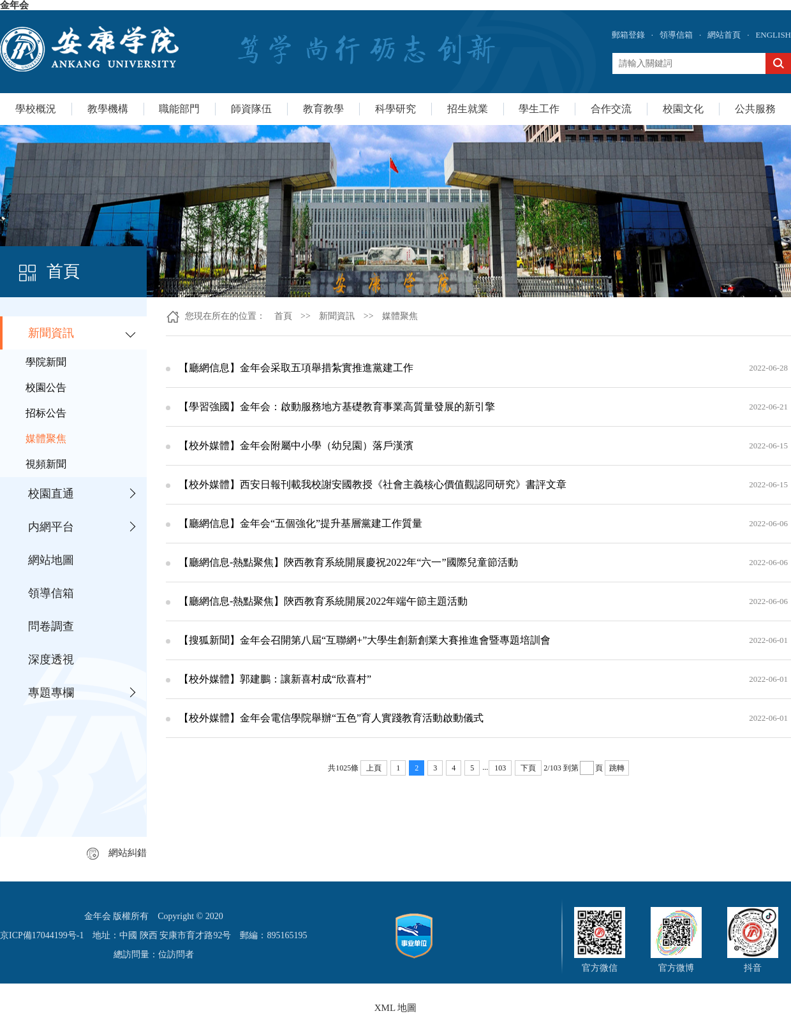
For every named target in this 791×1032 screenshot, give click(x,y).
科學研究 (395, 108)
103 (500, 767)
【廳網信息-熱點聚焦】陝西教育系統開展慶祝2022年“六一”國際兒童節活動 (348, 562)
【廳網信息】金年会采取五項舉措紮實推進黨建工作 (296, 367)
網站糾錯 (117, 853)
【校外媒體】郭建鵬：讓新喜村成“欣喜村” (275, 679)
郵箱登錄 (628, 35)
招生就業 (467, 108)
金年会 (14, 5)
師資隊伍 (251, 108)
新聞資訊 (51, 333)
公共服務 (755, 108)
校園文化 (683, 108)
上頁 (373, 767)
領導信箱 (676, 35)
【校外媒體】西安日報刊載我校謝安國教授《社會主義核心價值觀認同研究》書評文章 (372, 484)
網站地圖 (51, 560)
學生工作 (539, 108)
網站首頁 (724, 35)
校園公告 (46, 387)
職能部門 (179, 108)
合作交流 (611, 108)
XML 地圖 (395, 1008)
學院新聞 (46, 362)
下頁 (528, 767)
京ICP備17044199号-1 (42, 935)
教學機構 (107, 108)
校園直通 (51, 493)
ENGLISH (773, 35)
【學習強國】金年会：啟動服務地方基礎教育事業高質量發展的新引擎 (337, 406)
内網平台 (51, 526)
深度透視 (51, 659)
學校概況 (35, 108)
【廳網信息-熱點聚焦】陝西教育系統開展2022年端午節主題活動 (323, 601)
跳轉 (617, 767)
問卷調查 (51, 626)
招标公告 (46, 413)
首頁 (283, 316)
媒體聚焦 (46, 438)
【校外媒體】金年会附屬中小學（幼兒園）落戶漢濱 (296, 445)
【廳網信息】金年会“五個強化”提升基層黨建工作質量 (300, 523)
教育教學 (323, 108)
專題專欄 (51, 692)
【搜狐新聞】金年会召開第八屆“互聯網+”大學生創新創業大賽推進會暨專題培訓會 (365, 640)
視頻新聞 (46, 464)
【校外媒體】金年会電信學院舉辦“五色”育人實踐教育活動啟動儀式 (331, 717)
